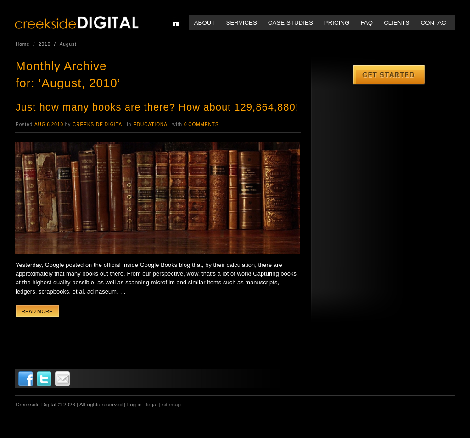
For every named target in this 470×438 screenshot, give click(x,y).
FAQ (366, 22)
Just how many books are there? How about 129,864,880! (157, 107)
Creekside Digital (99, 124)
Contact (435, 22)
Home (175, 22)
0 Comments (201, 124)
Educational (151, 124)
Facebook (25, 378)
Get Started (389, 75)
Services (241, 22)
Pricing (337, 22)
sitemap (171, 404)
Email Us (62, 378)
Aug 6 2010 (48, 124)
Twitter (44, 378)
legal (151, 404)
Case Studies (290, 22)
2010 (44, 44)
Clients (396, 22)
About (204, 22)
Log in (134, 404)
